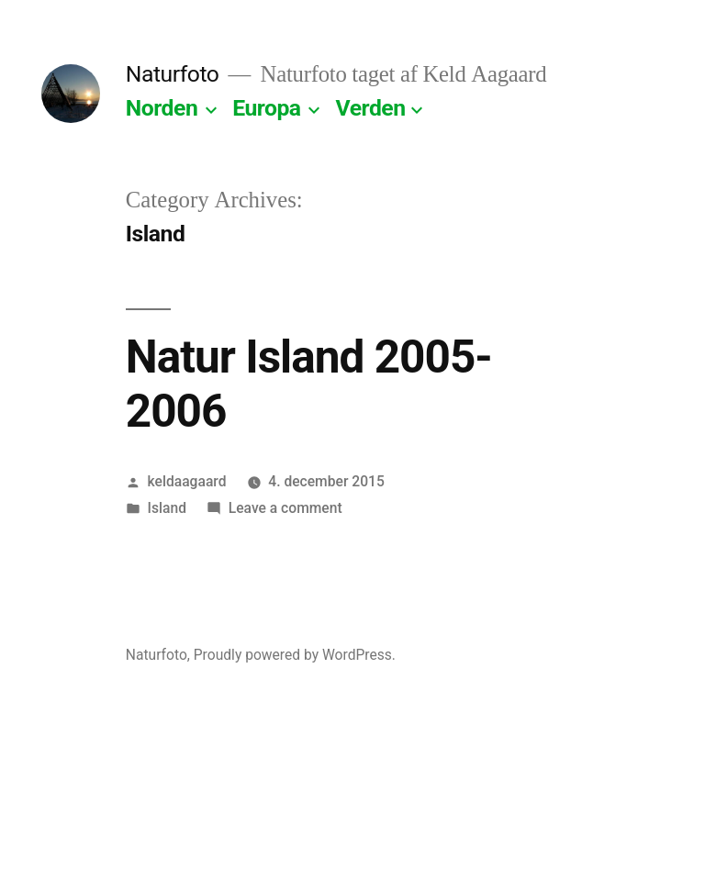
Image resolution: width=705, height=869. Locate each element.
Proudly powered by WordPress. (295, 654)
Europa (266, 108)
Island (167, 508)
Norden (161, 108)
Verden (371, 108)
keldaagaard (187, 481)
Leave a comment (285, 508)
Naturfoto (172, 74)
